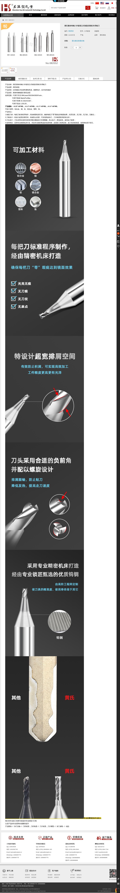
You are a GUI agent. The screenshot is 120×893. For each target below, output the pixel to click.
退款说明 (50, 877)
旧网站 (92, 3)
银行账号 (98, 15)
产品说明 (8, 79)
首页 (30, 15)
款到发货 (27, 877)
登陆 (112, 8)
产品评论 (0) (66, 79)
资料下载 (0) (52, 79)
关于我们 (72, 875)
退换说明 (96, 79)
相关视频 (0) (22, 79)
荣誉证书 (79, 875)
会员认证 (4, 877)
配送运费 (33, 874)
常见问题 (11, 874)
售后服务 (50, 874)
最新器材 (44, 15)
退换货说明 (57, 874)
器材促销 (57, 15)
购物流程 (11, 877)
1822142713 (101, 846)
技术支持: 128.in (107, 889)
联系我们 (112, 15)
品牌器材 (71, 15)
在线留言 (56, 877)
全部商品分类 (11, 15)
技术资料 (85, 15)
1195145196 (12, 846)
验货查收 (33, 877)
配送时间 (27, 874)
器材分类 (11, 20)
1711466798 (71, 846)
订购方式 (81, 79)
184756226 (42, 846)
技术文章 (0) (37, 79)
